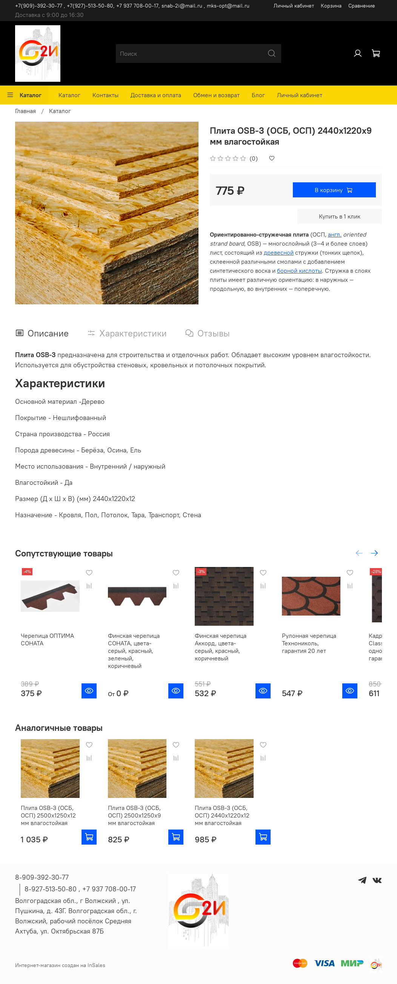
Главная (25, 111)
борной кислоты (299, 270)
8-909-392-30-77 (42, 877)
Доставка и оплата (156, 95)
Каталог (24, 95)
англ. (335, 234)
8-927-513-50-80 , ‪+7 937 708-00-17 (80, 889)
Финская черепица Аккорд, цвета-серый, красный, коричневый (234, 650)
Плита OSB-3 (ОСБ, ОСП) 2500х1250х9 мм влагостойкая (141, 822)
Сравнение (361, 5)
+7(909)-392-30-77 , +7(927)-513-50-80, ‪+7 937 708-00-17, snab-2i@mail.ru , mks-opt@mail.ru (132, 5)
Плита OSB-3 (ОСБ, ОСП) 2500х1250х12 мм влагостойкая (47, 822)
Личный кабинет (294, 5)
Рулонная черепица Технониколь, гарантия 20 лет (330, 650)
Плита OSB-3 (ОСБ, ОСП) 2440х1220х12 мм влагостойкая (236, 822)
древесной (279, 252)
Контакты (105, 95)
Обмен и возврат (216, 95)
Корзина (331, 5)
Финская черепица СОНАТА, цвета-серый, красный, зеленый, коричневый (141, 654)
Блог (258, 95)
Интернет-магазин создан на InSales (60, 965)
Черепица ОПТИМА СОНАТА (41, 646)
